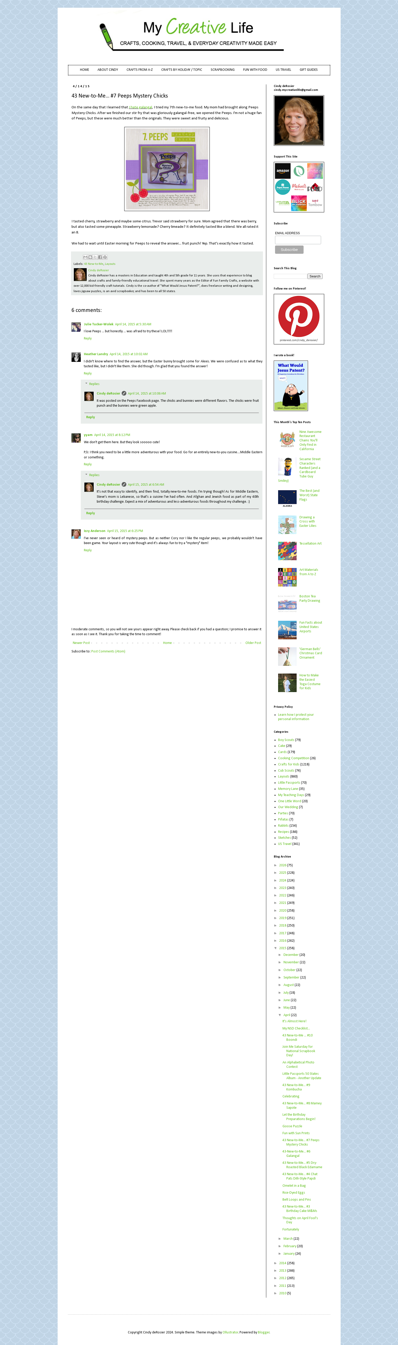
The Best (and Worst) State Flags (309, 495)
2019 (283, 918)
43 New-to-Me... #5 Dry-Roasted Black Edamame (302, 1165)
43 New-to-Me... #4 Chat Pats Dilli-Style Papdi (299, 1176)
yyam (88, 435)
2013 (283, 1271)
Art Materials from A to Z (308, 572)
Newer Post (81, 643)
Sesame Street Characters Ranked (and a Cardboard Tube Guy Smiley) (299, 470)
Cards (282, 752)
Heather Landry (96, 354)
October (290, 970)
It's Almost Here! (294, 1021)
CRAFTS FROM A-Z (140, 70)
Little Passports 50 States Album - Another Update (301, 1076)
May (287, 1008)
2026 (283, 865)
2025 (283, 873)
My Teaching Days (291, 795)
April (287, 1015)
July (286, 993)
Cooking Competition (293, 758)
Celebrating (290, 1096)
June (287, 1000)
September (292, 978)
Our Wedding (288, 807)
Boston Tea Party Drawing (309, 599)
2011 (283, 1286)
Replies (94, 384)
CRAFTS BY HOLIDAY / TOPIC (181, 70)
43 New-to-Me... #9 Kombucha (296, 1087)
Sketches (284, 838)
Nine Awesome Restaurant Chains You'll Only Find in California (310, 440)
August (289, 985)
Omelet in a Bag (294, 1186)
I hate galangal (140, 107)
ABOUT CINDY (108, 70)
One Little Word (289, 801)
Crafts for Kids (288, 764)
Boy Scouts (286, 740)
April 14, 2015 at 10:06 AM (147, 394)
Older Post (253, 643)
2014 (283, 1263)
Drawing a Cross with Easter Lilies (307, 522)
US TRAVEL (283, 70)
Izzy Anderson (94, 531)
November (292, 962)
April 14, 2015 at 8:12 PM (112, 435)
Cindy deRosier (108, 394)
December (291, 955)
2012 (283, 1278)
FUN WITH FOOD (255, 70)
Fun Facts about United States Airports (310, 627)
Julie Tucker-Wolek (98, 324)
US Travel (284, 844)
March (289, 1239)
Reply (88, 338)
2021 (283, 903)
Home (167, 643)
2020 (283, 911)
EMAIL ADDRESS (287, 233)
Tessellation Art (310, 544)
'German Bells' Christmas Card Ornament (310, 653)
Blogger (264, 1332)
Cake (281, 746)
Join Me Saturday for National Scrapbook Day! (298, 1051)
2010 (283, 1293)
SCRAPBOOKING (223, 70)
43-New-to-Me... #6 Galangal (296, 1154)
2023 (283, 888)
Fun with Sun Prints (296, 1133)
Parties (283, 813)
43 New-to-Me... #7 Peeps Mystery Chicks (301, 1142)
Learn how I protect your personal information (296, 717)
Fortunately (290, 1230)
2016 (283, 941)
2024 (283, 881)
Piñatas (283, 820)
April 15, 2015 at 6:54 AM (146, 485)
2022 (283, 895)
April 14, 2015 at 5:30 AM (133, 324)
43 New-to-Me (93, 264)
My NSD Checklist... (296, 1028)
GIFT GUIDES (309, 70)
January (289, 1254)
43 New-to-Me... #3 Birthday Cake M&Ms (299, 1209)
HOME (84, 70)
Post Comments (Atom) (108, 651)
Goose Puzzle (292, 1126)
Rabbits (283, 826)
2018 (283, 926)
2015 (283, 948)
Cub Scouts (286, 771)
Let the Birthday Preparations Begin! (298, 1117)
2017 (283, 933)
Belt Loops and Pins (296, 1200)
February (290, 1246)
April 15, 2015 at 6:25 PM (125, 531)
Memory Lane (288, 789)
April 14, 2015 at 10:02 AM (129, 354)
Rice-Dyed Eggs (293, 1193)
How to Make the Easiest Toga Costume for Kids (310, 682)
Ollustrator (230, 1332)
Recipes (283, 832)
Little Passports (289, 783)
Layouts (110, 264)
